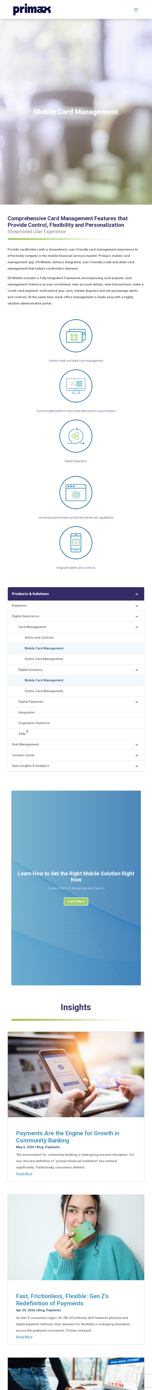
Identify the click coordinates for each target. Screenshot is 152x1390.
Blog (40, 1147)
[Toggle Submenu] (136, 593)
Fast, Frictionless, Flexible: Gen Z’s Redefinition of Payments (62, 1300)
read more (24, 1174)
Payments (52, 1147)
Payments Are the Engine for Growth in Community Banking (67, 1137)
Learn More (76, 902)
